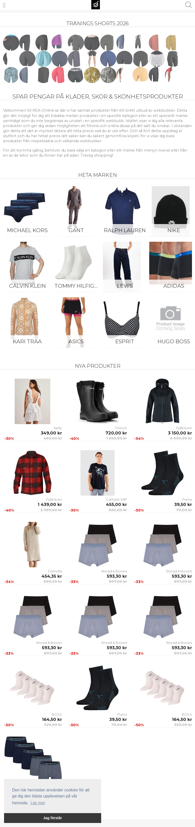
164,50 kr (52, 719)
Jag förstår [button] (52, 818)
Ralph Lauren (125, 230)
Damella (55, 571)
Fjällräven (184, 428)
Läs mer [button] (38, 803)
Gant (76, 230)
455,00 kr (116, 504)
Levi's (125, 286)
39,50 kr (183, 504)
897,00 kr (118, 581)
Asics (76, 341)
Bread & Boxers (114, 571)
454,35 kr (51, 576)
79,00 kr (184, 510)
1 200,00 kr (116, 438)
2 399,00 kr (51, 510)
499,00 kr (53, 438)
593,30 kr (117, 576)
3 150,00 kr (180, 432)
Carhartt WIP (116, 499)
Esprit (124, 341)
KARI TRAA (27, 341)
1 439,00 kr (50, 504)
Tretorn (121, 428)
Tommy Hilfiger (77, 286)
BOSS (57, 714)
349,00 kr (51, 432)
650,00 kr (118, 510)
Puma (187, 499)
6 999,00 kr (181, 438)
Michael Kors (27, 230)
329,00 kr (53, 725)
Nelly (58, 428)
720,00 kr (116, 432)
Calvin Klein (27, 286)
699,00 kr (53, 581)
